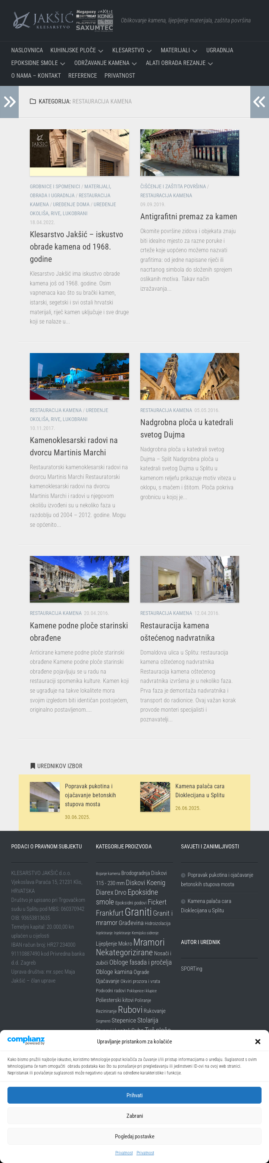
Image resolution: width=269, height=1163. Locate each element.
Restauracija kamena (166, 195)
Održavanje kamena (101, 62)
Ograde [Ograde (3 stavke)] (141, 972)
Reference (82, 75)
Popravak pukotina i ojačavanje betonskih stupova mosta (90, 795)
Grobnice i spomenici (55, 186)
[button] (258, 1041)
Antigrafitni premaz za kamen (188, 216)
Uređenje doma (71, 204)
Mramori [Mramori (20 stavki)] (149, 942)
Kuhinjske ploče (73, 50)
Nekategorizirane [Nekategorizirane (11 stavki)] (124, 952)
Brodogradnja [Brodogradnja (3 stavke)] (135, 873)
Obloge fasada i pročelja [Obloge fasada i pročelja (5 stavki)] (140, 962)
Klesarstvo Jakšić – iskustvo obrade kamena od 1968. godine (76, 247)
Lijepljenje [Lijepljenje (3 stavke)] (106, 943)
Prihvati (134, 1095)
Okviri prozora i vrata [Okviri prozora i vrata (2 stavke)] (140, 981)
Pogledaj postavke (134, 1136)
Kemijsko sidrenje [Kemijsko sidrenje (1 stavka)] (145, 933)
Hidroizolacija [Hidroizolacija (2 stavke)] (158, 923)
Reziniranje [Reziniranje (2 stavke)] (106, 1011)
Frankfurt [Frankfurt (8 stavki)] (109, 913)
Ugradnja (219, 50)
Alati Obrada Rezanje (176, 62)
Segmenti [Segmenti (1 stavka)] (103, 1021)
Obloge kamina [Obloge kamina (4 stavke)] (114, 971)
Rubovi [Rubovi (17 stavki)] (130, 1009)
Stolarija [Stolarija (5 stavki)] (147, 1020)
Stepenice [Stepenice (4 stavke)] (124, 1020)
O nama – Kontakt (36, 75)
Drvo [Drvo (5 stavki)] (120, 892)
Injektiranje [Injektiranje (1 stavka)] (104, 933)
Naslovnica (27, 50)
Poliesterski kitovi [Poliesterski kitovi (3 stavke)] (115, 1000)
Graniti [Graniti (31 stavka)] (138, 912)
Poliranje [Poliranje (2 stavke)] (143, 1000)
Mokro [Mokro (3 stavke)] (125, 943)
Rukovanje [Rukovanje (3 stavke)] (155, 1011)
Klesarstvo (128, 50)
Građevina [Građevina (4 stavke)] (131, 923)
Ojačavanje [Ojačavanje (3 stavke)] (107, 981)
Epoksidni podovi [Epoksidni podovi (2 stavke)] (131, 903)
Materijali (175, 50)
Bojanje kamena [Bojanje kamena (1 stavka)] (108, 873)
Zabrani (134, 1116)
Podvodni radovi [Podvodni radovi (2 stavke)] (111, 990)
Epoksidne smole (34, 62)
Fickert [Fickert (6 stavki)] (157, 902)
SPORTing (191, 968)
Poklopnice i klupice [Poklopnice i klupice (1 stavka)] (142, 991)
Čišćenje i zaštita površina (173, 186)
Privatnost (124, 1153)
